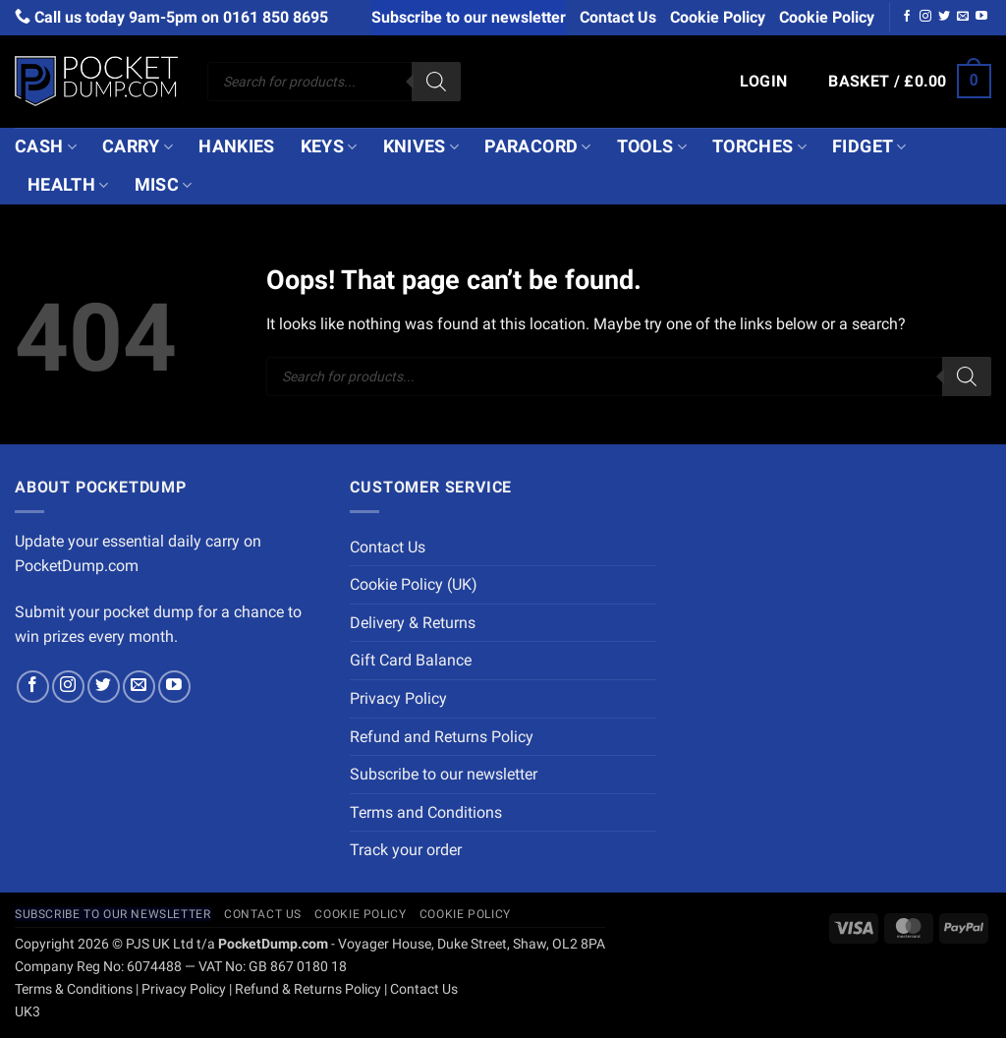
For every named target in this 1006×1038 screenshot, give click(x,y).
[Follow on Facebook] (907, 17)
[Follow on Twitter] (944, 17)
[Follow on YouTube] (981, 17)
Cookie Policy (717, 17)
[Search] (436, 81)
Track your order (406, 849)
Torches (759, 146)
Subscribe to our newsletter (468, 17)
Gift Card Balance (411, 660)
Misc (164, 185)
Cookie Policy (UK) (413, 584)
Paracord (537, 146)
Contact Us (618, 17)
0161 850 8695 (275, 17)
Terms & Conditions (74, 989)
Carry (137, 146)
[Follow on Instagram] (925, 17)
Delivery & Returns (412, 622)
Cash (46, 146)
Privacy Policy (398, 698)
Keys (329, 146)
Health (68, 185)
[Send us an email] (963, 17)
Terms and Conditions (426, 812)
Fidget (869, 146)
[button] (764, 81)
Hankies (236, 146)
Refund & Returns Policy (308, 989)
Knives (421, 146)
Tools (652, 146)
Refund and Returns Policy (441, 736)
